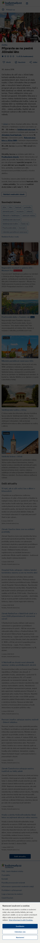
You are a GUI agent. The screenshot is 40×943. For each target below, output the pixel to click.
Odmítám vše (20, 932)
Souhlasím (20, 926)
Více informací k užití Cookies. (21, 920)
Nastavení (20, 937)
